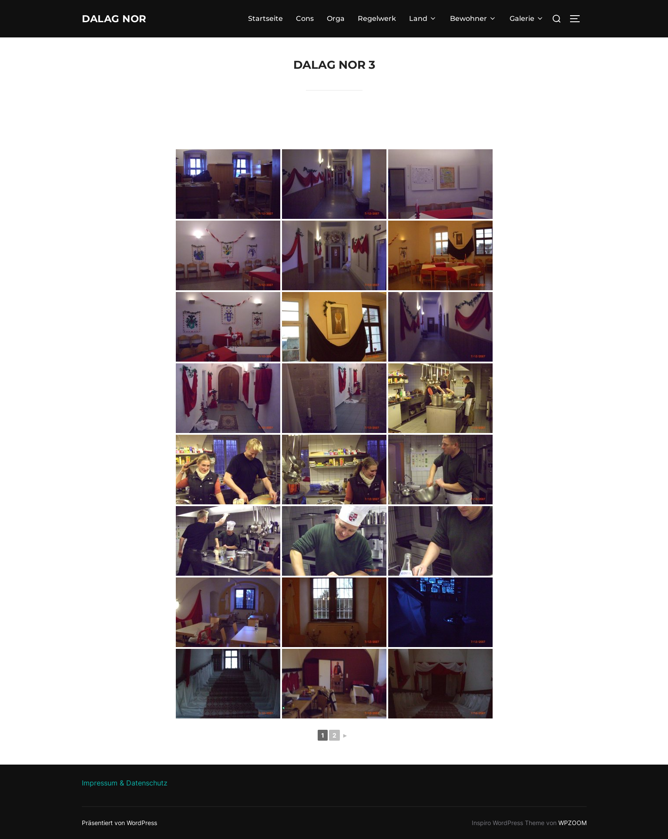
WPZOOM (572, 822)
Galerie (527, 18)
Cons (305, 18)
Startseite (265, 18)
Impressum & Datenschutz (125, 783)
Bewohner (473, 18)
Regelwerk (377, 18)
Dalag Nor (120, 19)
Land (423, 18)
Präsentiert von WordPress (119, 822)
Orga (336, 18)
